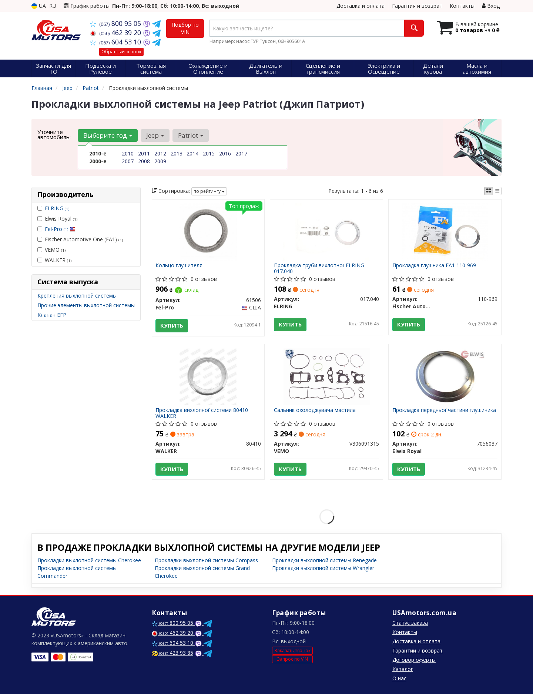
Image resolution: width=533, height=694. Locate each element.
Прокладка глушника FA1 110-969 (434, 265)
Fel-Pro (60, 228)
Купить (172, 325)
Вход (491, 5)
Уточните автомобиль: (54, 134)
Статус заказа (410, 622)
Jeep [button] (155, 135)
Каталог (402, 669)
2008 (144, 161)
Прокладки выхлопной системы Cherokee (89, 560)
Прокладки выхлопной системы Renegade (324, 560)
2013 (176, 153)
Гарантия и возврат (417, 5)
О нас (399, 678)
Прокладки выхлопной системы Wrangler (323, 567)
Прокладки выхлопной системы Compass (206, 560)
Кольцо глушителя (179, 265)
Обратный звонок (121, 51)
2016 (225, 153)
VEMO (51, 249)
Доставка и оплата (360, 5)
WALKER (54, 260)
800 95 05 (116, 23)
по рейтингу (209, 191)
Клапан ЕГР (51, 314)
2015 (209, 153)
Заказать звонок (292, 650)
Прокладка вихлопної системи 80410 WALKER (202, 413)
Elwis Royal (57, 218)
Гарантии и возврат (417, 650)
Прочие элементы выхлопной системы (86, 305)
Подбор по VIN (185, 28)
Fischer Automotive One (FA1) (80, 239)
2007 (128, 161)
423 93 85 (172, 652)
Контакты (462, 5)
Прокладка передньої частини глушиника (444, 410)
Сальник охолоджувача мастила (315, 410)
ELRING (57, 208)
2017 (241, 153)
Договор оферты (414, 659)
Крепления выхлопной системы (77, 295)
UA (38, 5)
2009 (160, 161)
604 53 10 (116, 41)
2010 (128, 153)
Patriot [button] (190, 135)
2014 (192, 153)
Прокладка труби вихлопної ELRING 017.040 (319, 268)
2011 (144, 153)
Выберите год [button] (107, 135)
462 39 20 (116, 32)
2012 (160, 153)
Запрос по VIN (292, 659)
